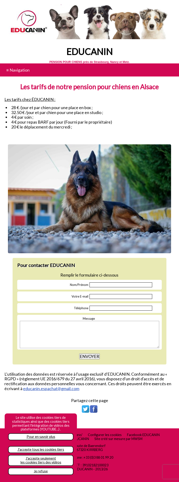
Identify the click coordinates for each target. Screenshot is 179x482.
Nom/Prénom (79, 285)
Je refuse (41, 471)
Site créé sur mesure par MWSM (118, 439)
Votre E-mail (80, 296)
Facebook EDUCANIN (143, 435)
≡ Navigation (18, 70)
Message (89, 318)
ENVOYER (89, 356)
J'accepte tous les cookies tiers (40, 449)
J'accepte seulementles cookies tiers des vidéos (41, 460)
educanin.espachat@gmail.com (51, 388)
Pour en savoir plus (41, 437)
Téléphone (81, 308)
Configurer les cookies (105, 435)
